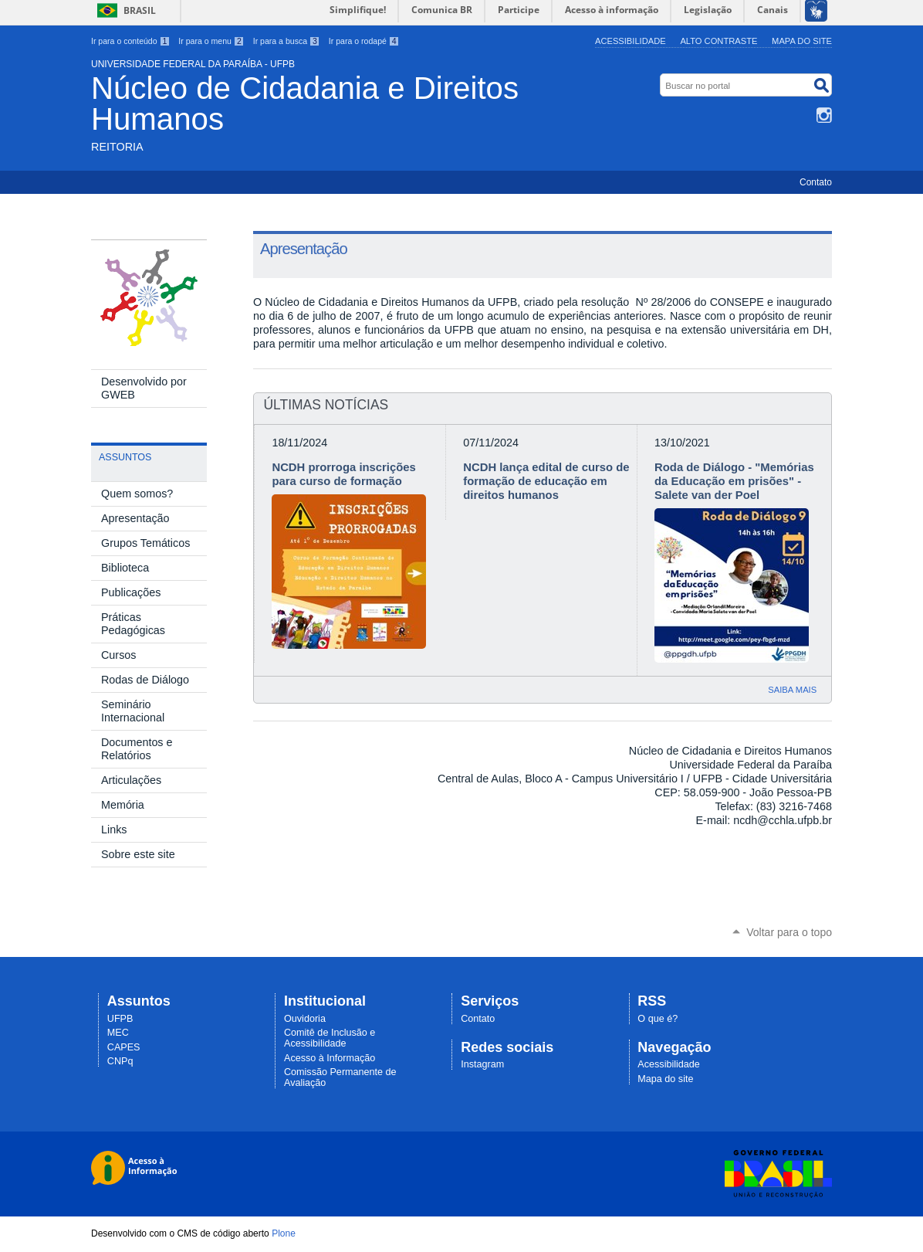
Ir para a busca (286, 41)
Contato (816, 182)
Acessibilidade (630, 41)
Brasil (139, 10)
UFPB (120, 1018)
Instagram (824, 115)
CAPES (123, 1047)
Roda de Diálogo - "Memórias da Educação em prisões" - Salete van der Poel (734, 480)
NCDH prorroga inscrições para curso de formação (343, 474)
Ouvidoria (305, 1018)
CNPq (120, 1061)
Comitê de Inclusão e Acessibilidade (329, 1038)
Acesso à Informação (329, 1058)
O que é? (657, 1018)
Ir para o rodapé (364, 41)
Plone (284, 1233)
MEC (118, 1032)
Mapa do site (802, 41)
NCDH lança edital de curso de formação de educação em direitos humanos (546, 480)
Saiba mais (792, 689)
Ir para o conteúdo (130, 41)
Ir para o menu (211, 41)
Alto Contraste (718, 41)
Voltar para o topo (789, 932)
